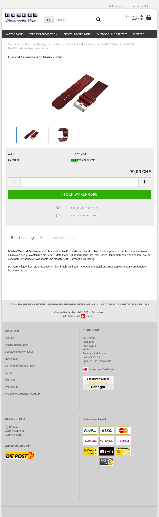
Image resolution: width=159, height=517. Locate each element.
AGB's (8, 372)
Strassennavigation (43, 34)
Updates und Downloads (19, 351)
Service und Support (16, 344)
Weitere (138, 34)
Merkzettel (140, 6)
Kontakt (9, 337)
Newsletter (11, 358)
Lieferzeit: (14, 159)
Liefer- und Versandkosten (20, 365)
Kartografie (14, 34)
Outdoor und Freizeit (112, 34)
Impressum (11, 386)
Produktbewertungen (57, 237)
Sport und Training (77, 34)
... (108, 419)
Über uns (10, 379)
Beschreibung (22, 237)
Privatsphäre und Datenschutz (22, 393)
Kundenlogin (117, 6)
